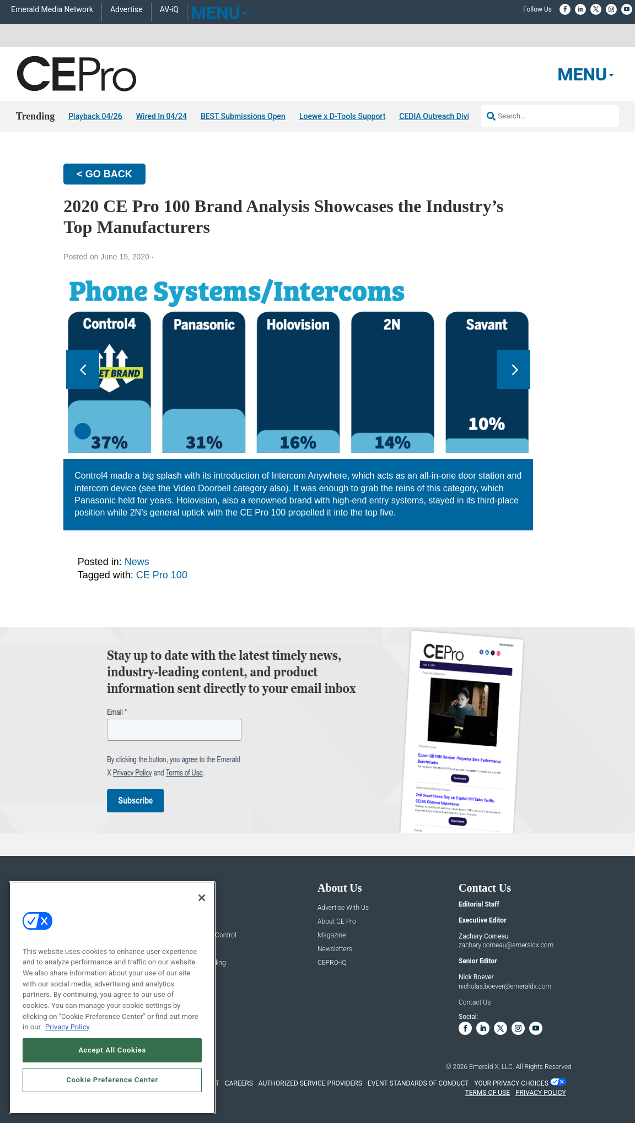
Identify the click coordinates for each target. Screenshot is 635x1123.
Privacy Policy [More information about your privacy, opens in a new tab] (67, 1027)
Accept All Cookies (112, 1050)
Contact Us (475, 1002)
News (137, 561)
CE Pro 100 (161, 575)
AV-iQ (169, 10)
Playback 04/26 (95, 116)
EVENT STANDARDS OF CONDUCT (418, 1083)
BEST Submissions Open (243, 116)
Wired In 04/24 (161, 116)
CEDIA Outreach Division (441, 116)
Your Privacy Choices (511, 1083)
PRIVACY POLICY (540, 1093)
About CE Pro (337, 921)
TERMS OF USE (487, 1093)
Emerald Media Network (52, 10)
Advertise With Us (343, 908)
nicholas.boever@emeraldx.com (505, 986)
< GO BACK (104, 174)
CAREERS (239, 1083)
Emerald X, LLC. (491, 1067)
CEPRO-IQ (332, 963)
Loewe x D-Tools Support (342, 116)
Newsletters (335, 949)
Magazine (332, 935)
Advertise (126, 10)
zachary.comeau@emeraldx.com (506, 945)
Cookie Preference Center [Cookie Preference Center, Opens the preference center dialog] (112, 1080)
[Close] (202, 898)
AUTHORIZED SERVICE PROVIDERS (310, 1083)
